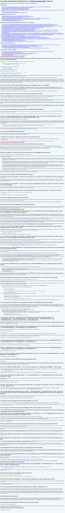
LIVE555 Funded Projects (32, 3)
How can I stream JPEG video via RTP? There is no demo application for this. (13, 35)
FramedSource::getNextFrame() (34, 76)
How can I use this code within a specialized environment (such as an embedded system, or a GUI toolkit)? (17, 7)
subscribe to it (27, 471)
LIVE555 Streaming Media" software (10, 468)
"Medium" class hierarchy (23, 135)
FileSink (53, 435)
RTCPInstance (56, 433)
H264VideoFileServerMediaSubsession (36, 258)
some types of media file (22, 285)
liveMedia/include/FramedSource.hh (20, 433)
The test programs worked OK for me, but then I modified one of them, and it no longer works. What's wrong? (18, 41)
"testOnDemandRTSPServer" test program (57, 307)
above (9, 96)
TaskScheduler (26, 397)
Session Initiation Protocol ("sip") (15, 462)
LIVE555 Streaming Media (37, 1)
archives (43, 490)
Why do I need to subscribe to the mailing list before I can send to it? (12, 52)
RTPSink (29, 261)
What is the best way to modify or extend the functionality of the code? (12, 17)
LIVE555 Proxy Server (32, 468)
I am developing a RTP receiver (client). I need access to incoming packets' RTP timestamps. (15, 47)
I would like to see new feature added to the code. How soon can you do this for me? (14, 12)
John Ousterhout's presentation (49, 97)
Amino (1, 275)
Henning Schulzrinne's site (53, 462)
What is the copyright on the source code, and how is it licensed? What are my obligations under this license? (18, 16)
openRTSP (22, 227)
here (30, 339)
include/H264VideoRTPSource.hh (25, 223)
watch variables (6, 101)
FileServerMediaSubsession (49, 257)
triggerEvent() (23, 101)
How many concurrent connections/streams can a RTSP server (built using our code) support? (15, 9)
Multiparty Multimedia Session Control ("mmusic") (18, 461)
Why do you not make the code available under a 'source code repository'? (13, 20)
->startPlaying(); (7, 68)
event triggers (15, 101)
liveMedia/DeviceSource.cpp (15, 246)
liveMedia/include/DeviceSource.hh (26, 246)
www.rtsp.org (40, 461)
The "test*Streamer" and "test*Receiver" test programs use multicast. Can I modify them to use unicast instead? (18, 29)
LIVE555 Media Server (23, 274)
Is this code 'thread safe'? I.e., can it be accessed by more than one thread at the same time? (15, 8)
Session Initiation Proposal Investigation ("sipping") (28, 462)
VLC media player (13, 125)
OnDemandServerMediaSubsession (22, 256)
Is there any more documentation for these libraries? (9, 11)
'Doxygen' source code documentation (8, 135)
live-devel (53, 134)
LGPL (30, 155)
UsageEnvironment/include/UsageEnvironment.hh (34, 390)
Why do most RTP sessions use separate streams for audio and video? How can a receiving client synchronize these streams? (20, 45)
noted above (40, 208)
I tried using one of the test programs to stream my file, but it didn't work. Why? (13, 40)
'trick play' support (60, 274)
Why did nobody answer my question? (7, 54)
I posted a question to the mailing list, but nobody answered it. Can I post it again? (14, 55)
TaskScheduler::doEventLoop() (20, 61)
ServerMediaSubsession (43, 286)
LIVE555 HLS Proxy (40, 468)
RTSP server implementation (6, 284)
